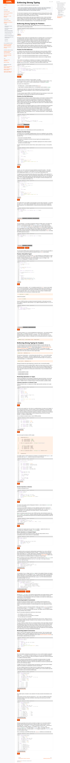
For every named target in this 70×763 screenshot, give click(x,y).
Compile (19, 76)
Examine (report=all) (21, 591)
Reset (28, 28)
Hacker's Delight (44, 554)
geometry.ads (20, 124)
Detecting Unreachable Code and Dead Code (9, 37)
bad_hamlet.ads (20, 523)
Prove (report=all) (21, 126)
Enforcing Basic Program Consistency (8, 26)
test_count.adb (35, 218)
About (5, 7)
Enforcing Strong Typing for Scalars (61, 8)
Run (18, 166)
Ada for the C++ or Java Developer (7, 16)
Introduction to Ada (7, 11)
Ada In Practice (6, 14)
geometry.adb (26, 124)
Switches (24, 28)
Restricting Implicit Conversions (59, 17)
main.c (19, 34)
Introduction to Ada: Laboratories (7, 60)
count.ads (24, 218)
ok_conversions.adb (21, 751)
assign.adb (25, 327)
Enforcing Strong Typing (9, 30)
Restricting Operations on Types (61, 9)
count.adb (29, 218)
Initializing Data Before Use (9, 32)
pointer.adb (20, 74)
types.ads (19, 218)
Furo (20, 761)
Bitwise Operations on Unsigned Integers (61, 14)
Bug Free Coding (6, 62)
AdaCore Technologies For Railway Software (8, 69)
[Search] (9, 5)
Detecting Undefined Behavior (9, 35)
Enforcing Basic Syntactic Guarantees (8, 29)
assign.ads (20, 327)
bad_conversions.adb (21, 688)
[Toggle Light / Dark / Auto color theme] (52, 1)
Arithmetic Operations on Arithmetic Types (61, 11)
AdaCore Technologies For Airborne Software (8, 67)
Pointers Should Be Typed (60, 7)
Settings (19, 28)
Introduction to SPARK (7, 20)
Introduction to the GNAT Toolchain (7, 56)
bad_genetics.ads (21, 567)
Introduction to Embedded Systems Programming (8, 45)
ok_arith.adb (20, 481)
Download (32, 28)
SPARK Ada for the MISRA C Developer (8, 22)
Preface (6, 24)
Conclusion (6, 39)
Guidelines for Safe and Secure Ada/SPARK (7, 52)
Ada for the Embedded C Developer (7, 47)
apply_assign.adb (32, 327)
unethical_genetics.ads (22, 589)
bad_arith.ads (20, 429)
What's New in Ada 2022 (7, 53)
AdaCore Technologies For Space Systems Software (8, 72)
